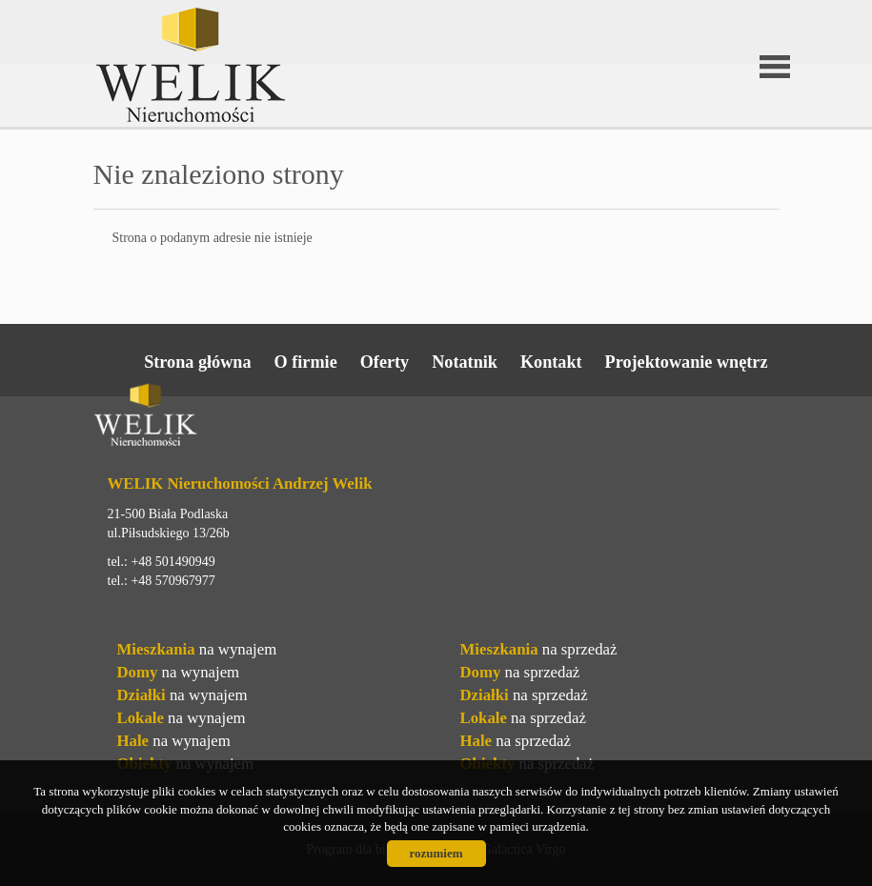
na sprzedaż (539, 649)
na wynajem (197, 649)
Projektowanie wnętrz (686, 362)
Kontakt (551, 362)
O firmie (305, 362)
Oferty (385, 362)
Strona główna (197, 362)
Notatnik (464, 362)
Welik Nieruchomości (241, 418)
